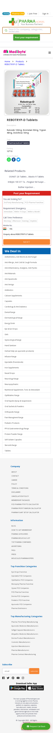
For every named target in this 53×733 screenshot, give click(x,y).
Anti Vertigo (9, 284)
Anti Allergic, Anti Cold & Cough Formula (21, 262)
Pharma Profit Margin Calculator (26, 508)
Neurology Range (12, 379)
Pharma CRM (18, 13)
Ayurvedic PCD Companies (21, 604)
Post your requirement (26, 37)
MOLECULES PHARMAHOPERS (22, 558)
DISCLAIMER (15, 492)
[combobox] (26, 30)
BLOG (13, 526)
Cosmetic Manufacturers (20, 642)
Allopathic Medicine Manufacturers (24, 634)
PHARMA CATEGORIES (19, 534)
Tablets (8, 451)
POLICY (14, 484)
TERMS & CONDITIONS (19, 488)
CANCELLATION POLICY (20, 496)
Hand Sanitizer (10, 345)
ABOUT (14, 472)
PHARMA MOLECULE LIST (20, 538)
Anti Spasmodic (11, 279)
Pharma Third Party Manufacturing (24, 622)
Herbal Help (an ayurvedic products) (19, 351)
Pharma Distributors (19, 608)
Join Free (32, 13)
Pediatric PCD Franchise (20, 600)
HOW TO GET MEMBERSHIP (21, 530)
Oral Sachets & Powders (14, 406)
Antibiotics (9, 290)
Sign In (45, 13)
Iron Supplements (12, 367)
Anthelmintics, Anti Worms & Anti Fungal (20, 257)
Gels (6, 334)
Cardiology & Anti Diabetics (16, 306)
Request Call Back (36, 726)
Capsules (8, 301)
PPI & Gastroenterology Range (17, 428)
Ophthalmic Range (12, 395)
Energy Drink (10, 323)
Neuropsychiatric (11, 384)
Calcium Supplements (13, 295)
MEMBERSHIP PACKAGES (20, 500)
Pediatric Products (12, 423)
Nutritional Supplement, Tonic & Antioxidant (22, 390)
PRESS (13, 554)
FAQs (13, 550)
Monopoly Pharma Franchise (22, 584)
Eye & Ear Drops (11, 329)
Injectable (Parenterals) (14, 362)
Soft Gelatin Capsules (13, 439)
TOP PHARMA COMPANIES (21, 542)
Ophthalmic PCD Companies (22, 580)
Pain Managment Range (14, 417)
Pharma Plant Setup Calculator (25, 512)
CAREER (14, 480)
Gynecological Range (13, 340)
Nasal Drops (10, 373)
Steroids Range (11, 445)
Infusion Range (10, 356)
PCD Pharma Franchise (20, 592)
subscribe (34, 671)
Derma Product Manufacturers (23, 638)
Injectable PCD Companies (21, 576)
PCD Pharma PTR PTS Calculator (25, 504)
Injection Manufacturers (20, 646)
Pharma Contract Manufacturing (23, 654)
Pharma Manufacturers (20, 650)
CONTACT (15, 476)
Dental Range (10, 312)
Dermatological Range (13, 318)
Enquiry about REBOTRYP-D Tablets (26, 234)
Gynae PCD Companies (20, 588)
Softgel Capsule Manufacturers (23, 630)
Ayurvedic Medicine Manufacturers (24, 626)
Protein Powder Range (13, 434)
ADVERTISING (16, 546)
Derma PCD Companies (20, 596)
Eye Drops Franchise (19, 572)
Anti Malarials (10, 273)
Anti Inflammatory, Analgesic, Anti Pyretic (21, 268)
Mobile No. (7, 225)
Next (26, 242)
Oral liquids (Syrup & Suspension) (18, 401)
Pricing (6, 13)
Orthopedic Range (12, 412)
